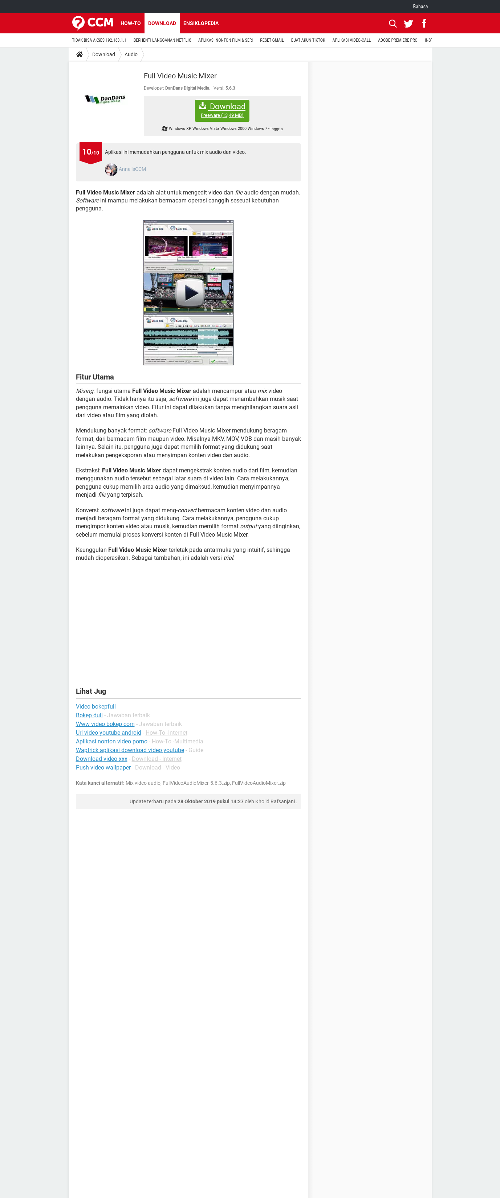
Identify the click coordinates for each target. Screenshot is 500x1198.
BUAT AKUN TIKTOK (308, 40)
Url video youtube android (108, 732)
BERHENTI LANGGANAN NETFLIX (162, 40)
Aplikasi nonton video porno (111, 741)
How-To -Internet (166, 732)
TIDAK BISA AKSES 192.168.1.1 (99, 40)
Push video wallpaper (103, 767)
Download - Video (157, 767)
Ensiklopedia (201, 23)
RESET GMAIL (272, 40)
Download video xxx (101, 758)
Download (162, 23)
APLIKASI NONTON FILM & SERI (225, 40)
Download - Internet (157, 758)
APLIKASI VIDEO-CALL (352, 40)
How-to (131, 23)
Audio (131, 54)
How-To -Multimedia (177, 741)
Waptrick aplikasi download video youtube (130, 750)
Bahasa (420, 6)
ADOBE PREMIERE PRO (398, 40)
